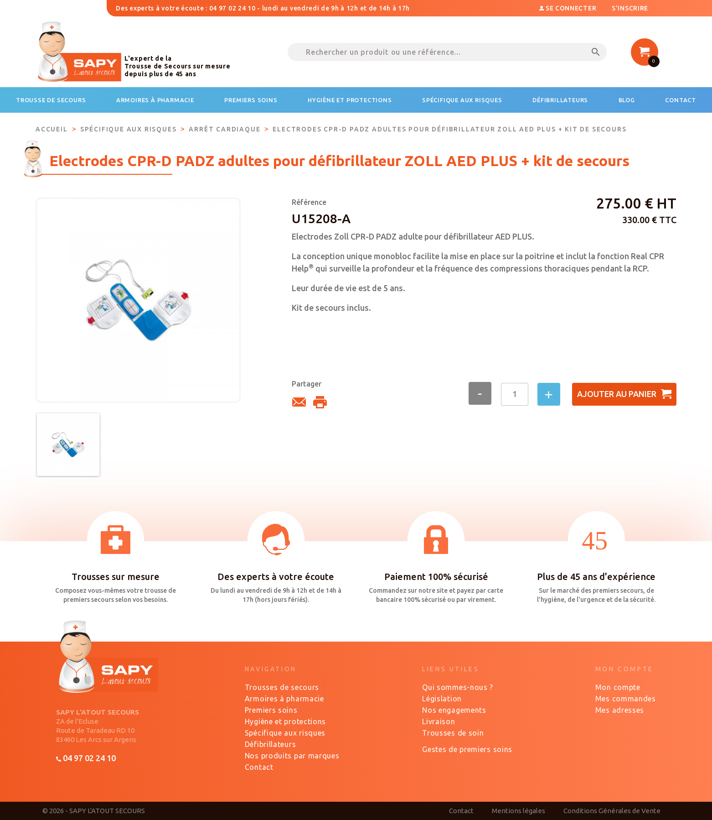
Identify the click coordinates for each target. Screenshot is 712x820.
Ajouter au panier (624, 394)
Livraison (438, 721)
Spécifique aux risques (285, 733)
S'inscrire (630, 8)
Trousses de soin (453, 733)
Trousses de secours (282, 687)
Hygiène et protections (285, 721)
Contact (259, 767)
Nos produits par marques (292, 756)
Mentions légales (518, 811)
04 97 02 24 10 (86, 758)
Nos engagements (454, 710)
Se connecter (568, 8)
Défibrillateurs (270, 744)
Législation (442, 699)
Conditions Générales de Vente (611, 811)
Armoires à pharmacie (284, 699)
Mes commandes (625, 699)
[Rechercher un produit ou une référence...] (447, 52)
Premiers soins (271, 710)
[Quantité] (514, 394)
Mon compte (617, 687)
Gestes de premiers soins (467, 749)
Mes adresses (619, 710)
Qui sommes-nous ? (457, 687)
